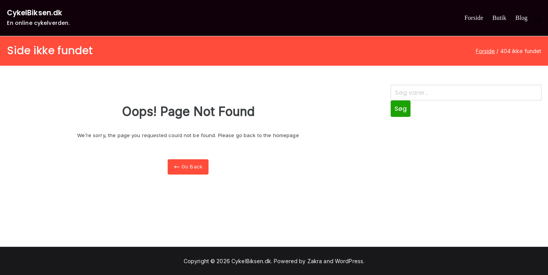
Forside (473, 18)
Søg (400, 108)
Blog (522, 18)
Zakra (314, 261)
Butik (499, 18)
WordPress (349, 261)
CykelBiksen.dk (35, 13)
